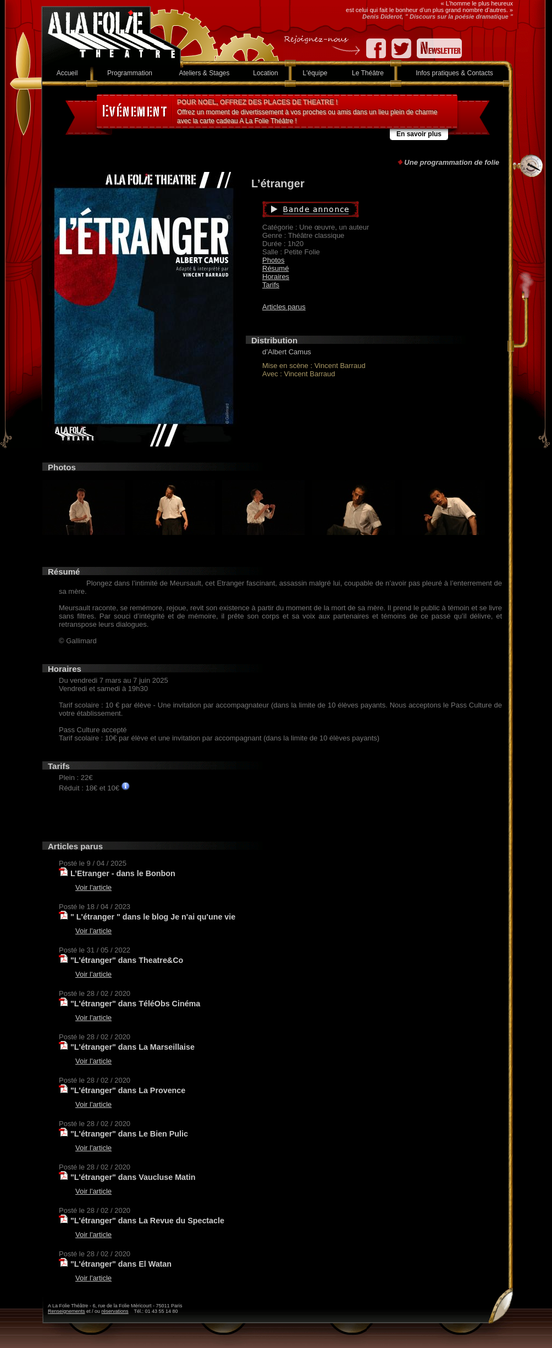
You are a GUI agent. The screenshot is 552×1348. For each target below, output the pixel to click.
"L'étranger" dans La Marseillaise (132, 1047)
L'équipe (315, 73)
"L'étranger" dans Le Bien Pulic (129, 1133)
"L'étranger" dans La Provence (127, 1090)
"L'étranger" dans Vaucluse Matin (133, 1177)
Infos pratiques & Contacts (454, 73)
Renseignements (66, 1311)
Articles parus (284, 307)
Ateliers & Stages (204, 73)
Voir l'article (93, 887)
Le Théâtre (368, 73)
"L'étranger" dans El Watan (121, 1264)
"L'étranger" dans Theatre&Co (126, 960)
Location (265, 73)
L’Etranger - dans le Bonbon (122, 873)
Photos (273, 260)
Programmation (129, 73)
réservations (115, 1311)
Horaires (275, 276)
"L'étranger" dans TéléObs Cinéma (135, 1003)
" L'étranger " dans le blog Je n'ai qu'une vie (152, 916)
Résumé (275, 268)
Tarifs (270, 285)
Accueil (67, 73)
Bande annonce (362, 209)
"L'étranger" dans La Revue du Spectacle (147, 1220)
